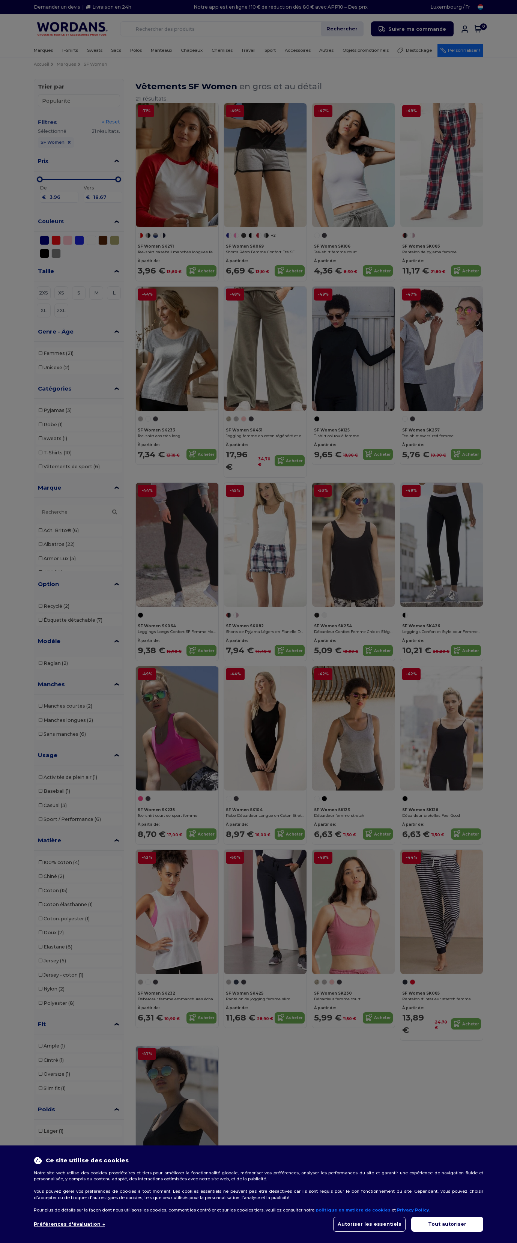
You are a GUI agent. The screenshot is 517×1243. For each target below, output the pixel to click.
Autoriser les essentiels (369, 1224)
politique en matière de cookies (353, 1210)
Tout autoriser (447, 1224)
